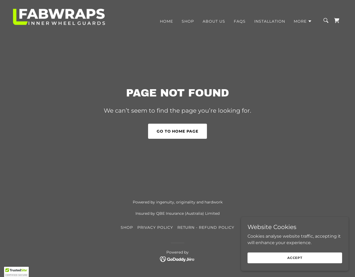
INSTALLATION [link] (269, 21)
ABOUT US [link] (214, 21)
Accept (294, 258)
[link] (59, 20)
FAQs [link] (240, 21)
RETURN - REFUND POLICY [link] (206, 227)
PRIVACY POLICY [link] (155, 227)
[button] (303, 21)
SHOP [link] (188, 21)
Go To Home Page (178, 131)
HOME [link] (166, 21)
